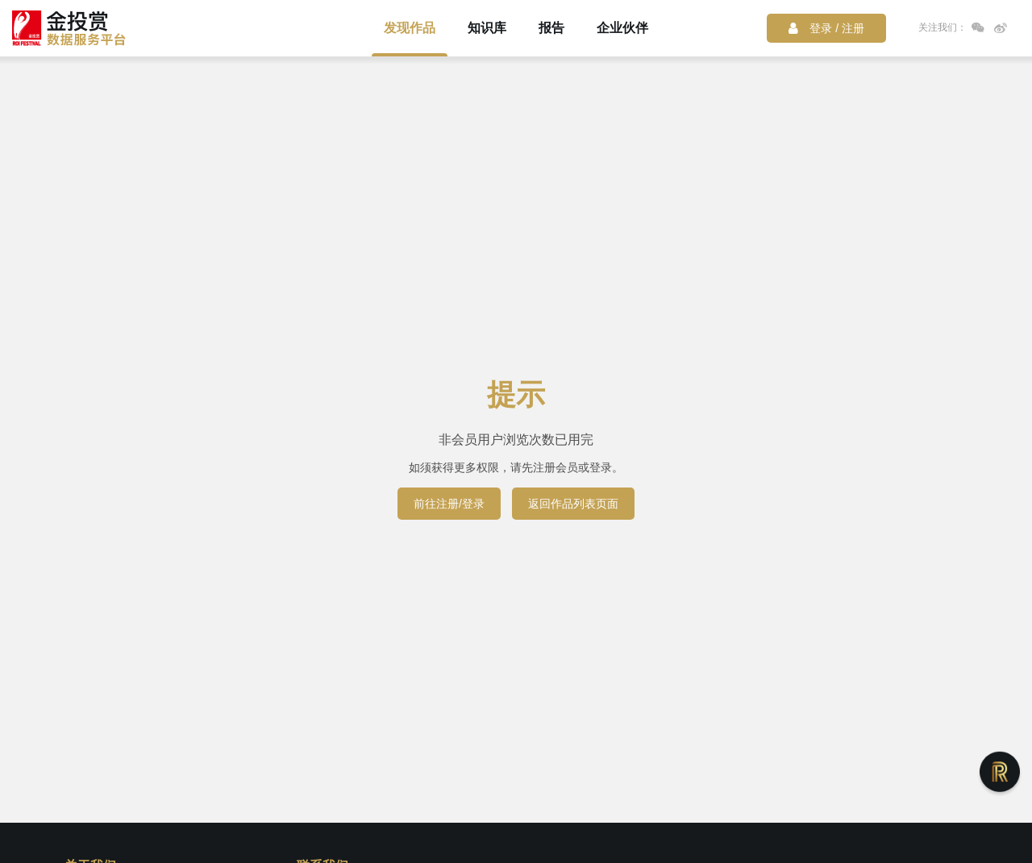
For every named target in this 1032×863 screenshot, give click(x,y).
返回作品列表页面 (573, 503)
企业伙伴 (622, 28)
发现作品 (409, 28)
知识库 (487, 28)
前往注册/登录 (449, 503)
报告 (551, 28)
